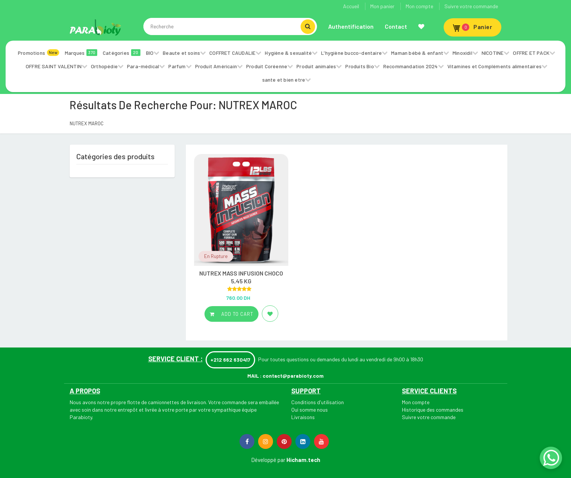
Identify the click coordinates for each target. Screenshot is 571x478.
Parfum (176, 66)
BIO (150, 53)
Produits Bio (359, 66)
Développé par (268, 459)
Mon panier (382, 6)
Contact (396, 26)
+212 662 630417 (230, 359)
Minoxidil (462, 53)
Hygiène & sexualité (288, 53)
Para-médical (143, 66)
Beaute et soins (181, 53)
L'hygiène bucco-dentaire (351, 53)
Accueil (351, 6)
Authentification (351, 26)
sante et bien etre (283, 79)
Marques (81, 52)
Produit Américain (216, 66)
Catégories (121, 52)
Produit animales (316, 66)
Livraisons (303, 417)
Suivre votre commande (471, 6)
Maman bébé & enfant (417, 53)
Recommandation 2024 (410, 66)
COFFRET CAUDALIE (232, 53)
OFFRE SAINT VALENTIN (54, 66)
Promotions (38, 52)
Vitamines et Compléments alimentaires (494, 66)
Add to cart (231, 314)
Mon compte (419, 6)
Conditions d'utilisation (317, 402)
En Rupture (216, 256)
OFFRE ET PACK (531, 53)
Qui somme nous (309, 409)
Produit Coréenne (266, 66)
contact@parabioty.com (293, 375)
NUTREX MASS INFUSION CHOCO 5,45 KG (241, 277)
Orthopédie (104, 66)
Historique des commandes (432, 409)
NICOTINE (493, 53)
